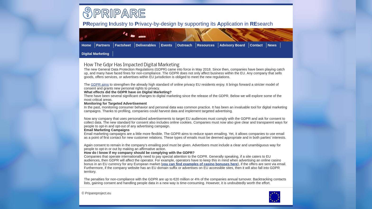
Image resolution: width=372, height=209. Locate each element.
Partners (103, 45)
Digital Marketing (95, 54)
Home (86, 45)
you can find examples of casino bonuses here (200, 164)
